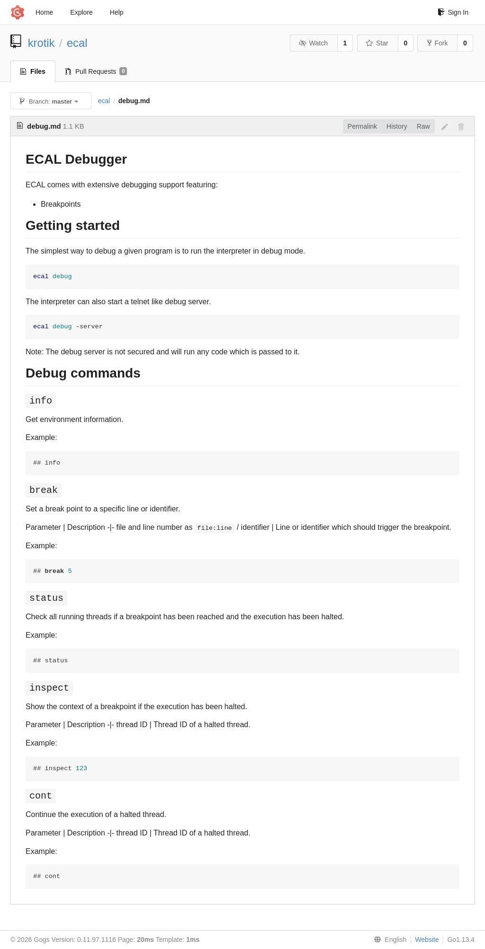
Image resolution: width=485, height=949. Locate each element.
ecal (77, 42)
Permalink (362, 126)
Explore (81, 12)
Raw (423, 126)
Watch (313, 43)
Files (32, 71)
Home (44, 12)
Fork (437, 43)
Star (377, 43)
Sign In (453, 12)
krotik (41, 42)
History (396, 126)
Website (427, 939)
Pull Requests (96, 71)
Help (117, 12)
